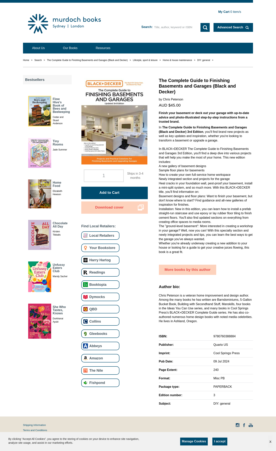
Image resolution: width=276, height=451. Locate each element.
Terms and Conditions (35, 430)
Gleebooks (98, 334)
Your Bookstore (102, 248)
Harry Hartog (100, 260)
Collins (95, 321)
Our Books (70, 48)
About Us (38, 48)
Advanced (230, 27)
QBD (93, 309)
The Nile (96, 370)
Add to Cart (109, 193)
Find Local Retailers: (98, 226)
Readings (97, 272)
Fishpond (97, 383)
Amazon (96, 358)
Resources (103, 48)
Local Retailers (101, 235)
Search (146, 27)
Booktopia (97, 285)
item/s (229, 11)
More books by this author (188, 270)
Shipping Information (34, 425)
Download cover (109, 207)
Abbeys (95, 346)
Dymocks (97, 297)
